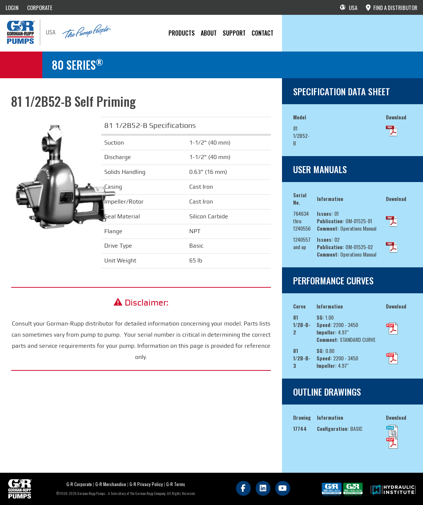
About (209, 33)
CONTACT (262, 33)
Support (234, 33)
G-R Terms (175, 484)
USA (348, 7)
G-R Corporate (79, 484)
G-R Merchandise (110, 484)
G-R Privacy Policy (146, 484)
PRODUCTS (181, 33)
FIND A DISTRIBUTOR (391, 7)
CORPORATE (39, 7)
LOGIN (12, 7)
